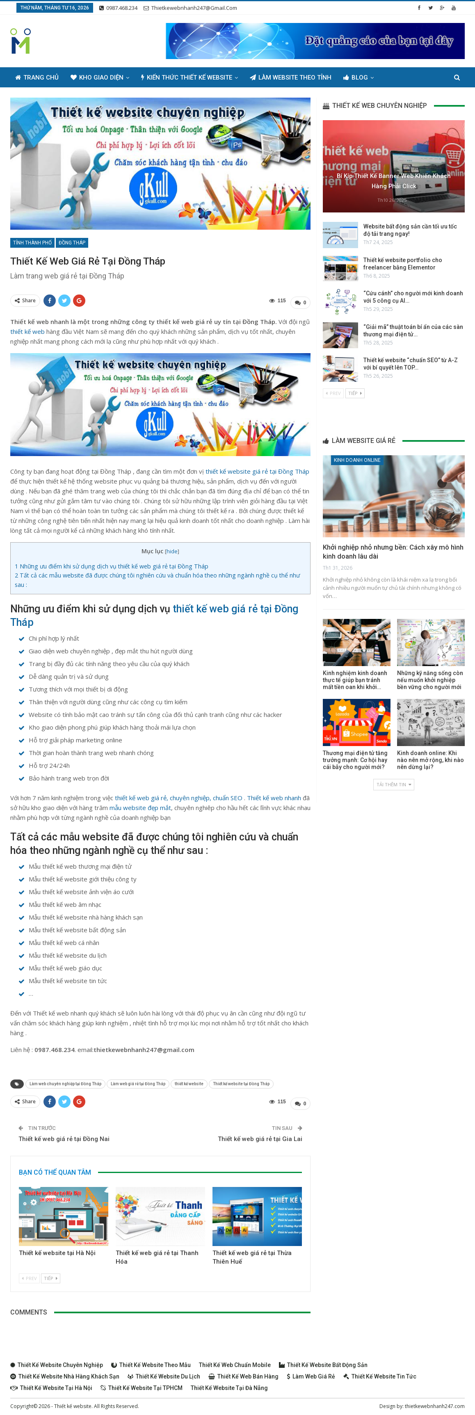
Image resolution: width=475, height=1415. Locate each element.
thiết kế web (27, 329)
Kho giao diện (97, 77)
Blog (355, 77)
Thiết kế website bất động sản (323, 1361)
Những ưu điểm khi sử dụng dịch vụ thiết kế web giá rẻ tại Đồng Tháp (111, 564)
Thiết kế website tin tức (379, 1372)
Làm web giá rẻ (311, 1372)
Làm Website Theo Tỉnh (290, 77)
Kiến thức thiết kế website (186, 77)
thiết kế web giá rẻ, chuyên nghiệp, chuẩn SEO (178, 796)
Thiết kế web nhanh (274, 796)
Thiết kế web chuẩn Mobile (235, 1361)
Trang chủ (37, 77)
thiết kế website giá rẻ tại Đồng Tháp (257, 469)
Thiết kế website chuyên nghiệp (56, 1361)
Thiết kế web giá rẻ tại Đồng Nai (64, 1135)
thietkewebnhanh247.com (435, 1402)
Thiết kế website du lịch (164, 1372)
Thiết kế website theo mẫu (151, 1361)
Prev (29, 1274)
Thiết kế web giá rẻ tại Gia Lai (260, 1135)
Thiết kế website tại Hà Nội (57, 1249)
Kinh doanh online (357, 460)
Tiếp (50, 1274)
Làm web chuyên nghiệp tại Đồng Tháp (65, 1082)
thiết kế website (189, 1082)
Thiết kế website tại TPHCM (141, 1384)
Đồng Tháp (72, 243)
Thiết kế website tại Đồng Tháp (241, 1082)
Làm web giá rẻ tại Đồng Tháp (138, 1082)
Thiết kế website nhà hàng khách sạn (64, 1372)
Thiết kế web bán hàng (243, 1372)
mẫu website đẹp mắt (140, 805)
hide (172, 549)
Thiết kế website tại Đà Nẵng (229, 1384)
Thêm (394, 77)
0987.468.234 (118, 7)
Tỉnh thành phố (32, 243)
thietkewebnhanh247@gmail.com (190, 7)
